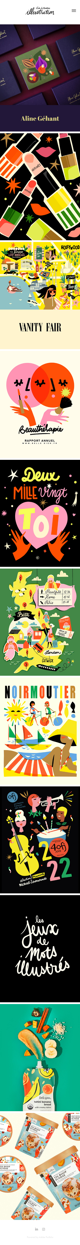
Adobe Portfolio (46, 1237)
